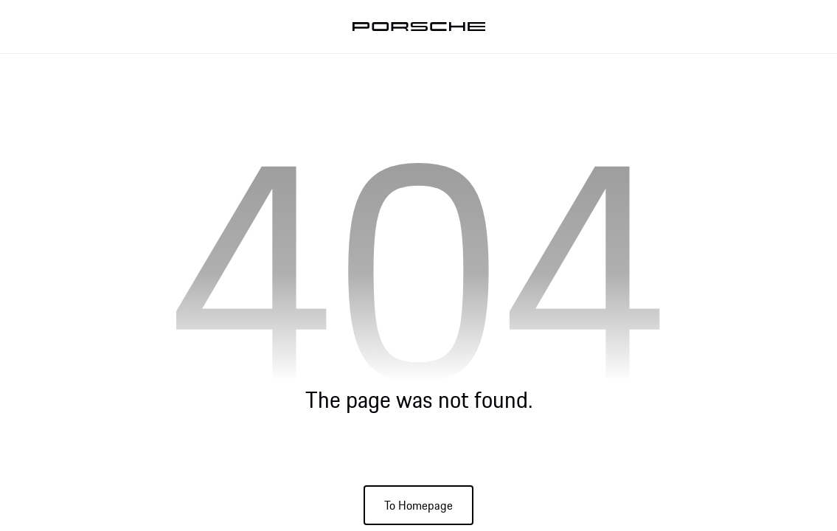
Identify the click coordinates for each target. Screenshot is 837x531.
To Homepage (418, 505)
